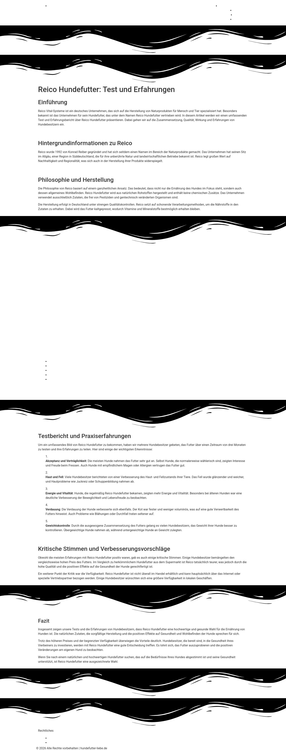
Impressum (57, 742)
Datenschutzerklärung (64, 738)
